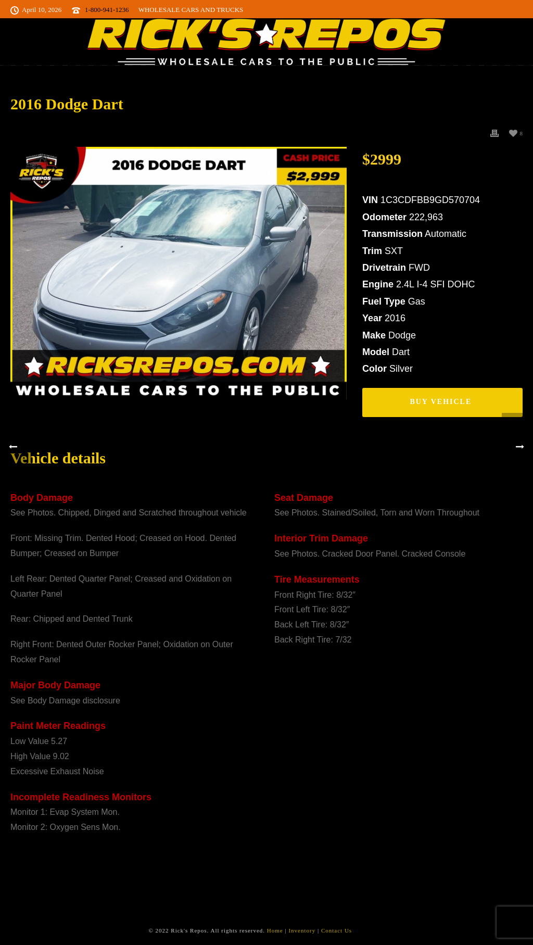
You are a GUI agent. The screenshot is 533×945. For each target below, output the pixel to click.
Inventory (301, 930)
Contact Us (336, 930)
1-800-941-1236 (107, 10)
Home (275, 930)
